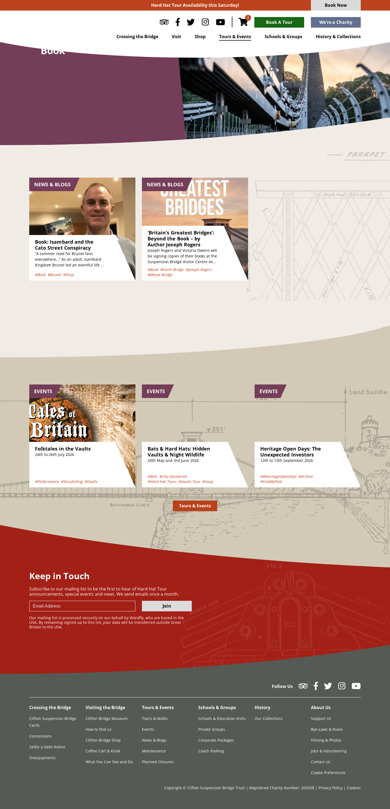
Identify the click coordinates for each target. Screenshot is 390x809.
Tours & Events (235, 37)
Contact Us (320, 761)
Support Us (321, 718)
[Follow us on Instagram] (205, 23)
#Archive (305, 476)
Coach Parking (211, 750)
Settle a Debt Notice (47, 746)
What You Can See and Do (109, 761)
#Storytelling (72, 481)
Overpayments (42, 757)
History (262, 707)
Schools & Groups (283, 37)
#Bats (152, 476)
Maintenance (154, 750)
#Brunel (54, 274)
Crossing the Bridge (137, 37)
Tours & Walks (155, 718)
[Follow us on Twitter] (191, 23)
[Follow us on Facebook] (178, 23)
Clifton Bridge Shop (103, 740)
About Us (321, 707)
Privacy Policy (331, 787)
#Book (40, 274)
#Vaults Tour (189, 481)
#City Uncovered (173, 476)
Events (148, 729)
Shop (200, 37)
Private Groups (211, 729)
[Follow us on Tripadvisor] (164, 23)
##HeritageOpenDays (278, 476)
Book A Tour (279, 22)
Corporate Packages (216, 740)
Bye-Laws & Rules (327, 729)
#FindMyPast (271, 481)
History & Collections (338, 37)
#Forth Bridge (172, 269)
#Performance (47, 481)
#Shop (68, 274)
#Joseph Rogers (199, 269)
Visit (176, 37)
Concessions (40, 736)
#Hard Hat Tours (162, 481)
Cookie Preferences (328, 772)
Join (166, 606)
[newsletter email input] (82, 606)
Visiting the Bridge (105, 707)
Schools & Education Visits (222, 718)
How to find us (99, 729)
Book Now (336, 5)
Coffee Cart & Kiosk (103, 750)
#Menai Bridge (160, 274)
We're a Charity (335, 22)
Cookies (354, 787)
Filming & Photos (326, 740)
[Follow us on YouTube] (220, 23)
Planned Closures (158, 761)
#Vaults (91, 481)
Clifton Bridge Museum (107, 718)
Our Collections (268, 718)
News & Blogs (154, 740)
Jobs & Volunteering (329, 750)
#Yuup (207, 481)
